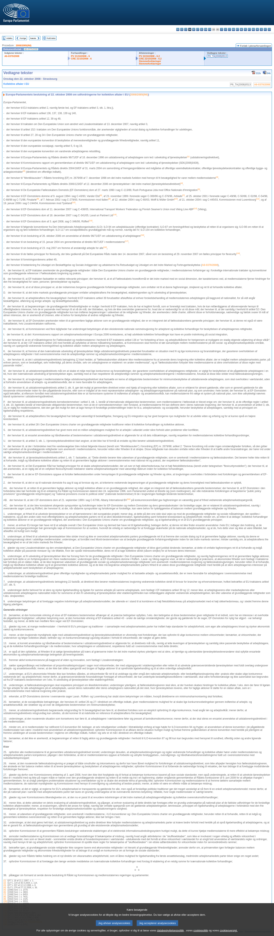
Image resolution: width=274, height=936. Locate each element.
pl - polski (245, 29)
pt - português (249, 29)
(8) (4, 897)
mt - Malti (237, 29)
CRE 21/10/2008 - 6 (81, 58)
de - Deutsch (193, 29)
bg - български (177, 29)
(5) (4, 890)
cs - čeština (185, 29)
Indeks (9, 38)
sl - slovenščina (261, 29)
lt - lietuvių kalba (229, 29)
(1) (4, 880)
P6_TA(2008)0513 (217, 56)
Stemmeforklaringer (150, 61)
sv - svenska (269, 29)
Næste (33, 38)
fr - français (209, 29)
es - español (181, 29)
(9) (4, 899)
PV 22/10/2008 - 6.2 (149, 56)
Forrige (23, 38)
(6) (4, 892)
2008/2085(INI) (23, 45)
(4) (4, 887)
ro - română (253, 29)
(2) (4, 883)
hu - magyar (233, 29)
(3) (4, 885)
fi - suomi (265, 29)
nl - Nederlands (241, 29)
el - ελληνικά (201, 29)
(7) (4, 894)
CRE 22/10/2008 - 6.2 (150, 58)
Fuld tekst (51, 38)
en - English (205, 29)
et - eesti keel (197, 29)
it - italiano (221, 29)
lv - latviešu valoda (225, 29)
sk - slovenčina (257, 29)
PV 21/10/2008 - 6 (80, 56)
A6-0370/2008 (11, 56)
